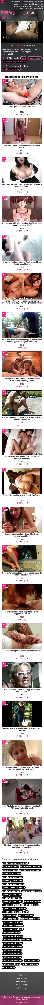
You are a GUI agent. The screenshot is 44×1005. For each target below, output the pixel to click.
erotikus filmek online (12, 943)
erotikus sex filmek (11, 964)
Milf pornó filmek (26, 8)
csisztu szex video (30, 905)
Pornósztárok (8, 61)
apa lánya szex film (11, 69)
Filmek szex (38, 2)
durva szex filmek (10, 919)
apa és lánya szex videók (13, 887)
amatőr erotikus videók (31, 866)
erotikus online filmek (12, 946)
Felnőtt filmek (22, 988)
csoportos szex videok (12, 912)
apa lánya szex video (11, 894)
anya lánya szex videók (13, 884)
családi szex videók (11, 905)
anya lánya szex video (12, 877)
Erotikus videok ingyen (21, 997)
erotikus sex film (31, 960)
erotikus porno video (11, 957)
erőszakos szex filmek (12, 922)
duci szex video (9, 915)
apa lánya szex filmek (32, 891)
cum (27, 912)
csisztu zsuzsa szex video (14, 908)
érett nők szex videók (30, 919)
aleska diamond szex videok (15, 863)
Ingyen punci (27, 6)
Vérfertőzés (21, 61)
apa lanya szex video (11, 898)
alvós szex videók (10, 866)
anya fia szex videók (11, 873)
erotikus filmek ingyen (12, 936)
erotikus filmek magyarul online (17, 939)
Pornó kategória (22, 982)
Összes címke (8, 967)
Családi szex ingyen (36, 4)
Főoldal (22, 975)
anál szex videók (10, 870)
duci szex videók (26, 915)
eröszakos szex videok (12, 929)
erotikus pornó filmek (12, 950)
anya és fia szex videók (30, 870)
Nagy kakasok (34, 58)
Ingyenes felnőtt (23, 1003)
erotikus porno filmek (12, 953)
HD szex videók (27, 2)
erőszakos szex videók (12, 926)
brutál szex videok (32, 901)
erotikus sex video (29, 964)
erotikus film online (11, 932)
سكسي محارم (34, 997)
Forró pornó (22, 978)
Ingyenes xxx (38, 6)
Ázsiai (24, 58)
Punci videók (38, 8)
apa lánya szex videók (12, 901)
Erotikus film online (20, 4)
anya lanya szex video (12, 880)
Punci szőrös (15, 2)
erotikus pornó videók (12, 960)
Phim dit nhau (7, 997)
